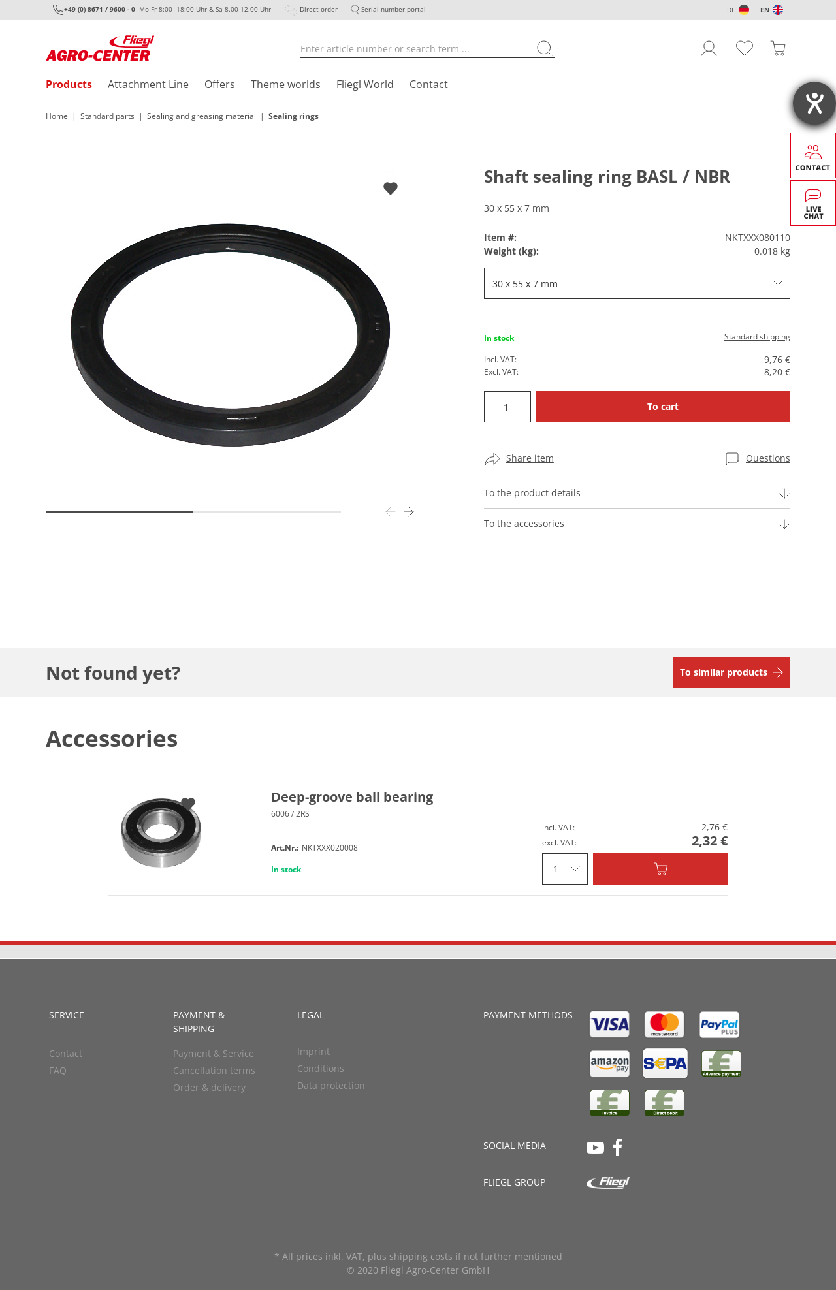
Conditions (320, 1068)
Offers (219, 84)
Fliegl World (365, 84)
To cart (663, 406)
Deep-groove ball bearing (352, 797)
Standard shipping (757, 336)
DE (731, 10)
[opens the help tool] (814, 103)
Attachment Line (148, 84)
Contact (429, 84)
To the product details (532, 492)
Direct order (319, 9)
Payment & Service (213, 1053)
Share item (530, 458)
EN (764, 10)
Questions (768, 458)
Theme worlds (286, 84)
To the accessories (524, 523)
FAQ (58, 1070)
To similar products (723, 672)
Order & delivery (209, 1087)
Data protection (331, 1085)
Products (69, 84)
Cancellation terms (214, 1070)
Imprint (313, 1051)
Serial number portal (393, 9)
